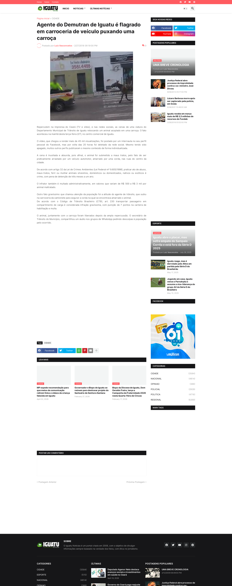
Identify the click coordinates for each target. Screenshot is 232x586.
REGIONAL (173, 399)
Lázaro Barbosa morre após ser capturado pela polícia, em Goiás (181, 101)
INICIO (66, 8)
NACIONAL (173, 378)
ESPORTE (62, 574)
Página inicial (43, 18)
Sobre (46, 2)
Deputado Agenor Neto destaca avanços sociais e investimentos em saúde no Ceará (124, 572)
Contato (55, 2)
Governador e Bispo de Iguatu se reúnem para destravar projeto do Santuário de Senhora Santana (92, 390)
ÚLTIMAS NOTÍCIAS (100, 8)
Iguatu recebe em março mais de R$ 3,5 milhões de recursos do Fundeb (180, 116)
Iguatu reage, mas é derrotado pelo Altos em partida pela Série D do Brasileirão (179, 265)
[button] (185, 8)
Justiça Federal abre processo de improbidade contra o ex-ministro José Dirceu (180, 84)
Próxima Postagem (136, 482)
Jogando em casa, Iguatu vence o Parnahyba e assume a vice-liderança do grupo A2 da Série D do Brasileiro (181, 284)
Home (39, 2)
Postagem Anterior (47, 482)
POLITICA (173, 394)
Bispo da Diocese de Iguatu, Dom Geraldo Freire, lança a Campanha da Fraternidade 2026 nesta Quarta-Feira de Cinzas (129, 391)
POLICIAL (173, 389)
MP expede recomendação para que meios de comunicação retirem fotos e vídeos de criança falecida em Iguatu (53, 391)
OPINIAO (173, 383)
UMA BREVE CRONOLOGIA (175, 569)
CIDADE (55, 18)
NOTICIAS (78, 8)
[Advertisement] (91, 317)
